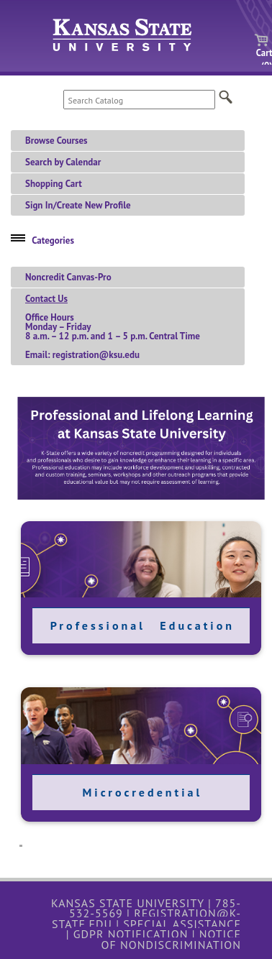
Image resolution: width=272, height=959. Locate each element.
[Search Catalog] (139, 99)
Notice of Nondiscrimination (171, 939)
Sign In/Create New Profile (78, 205)
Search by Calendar (63, 162)
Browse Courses (56, 140)
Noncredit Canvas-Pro (68, 277)
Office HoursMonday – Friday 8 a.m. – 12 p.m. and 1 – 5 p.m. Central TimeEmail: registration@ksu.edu (112, 327)
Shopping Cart (53, 184)
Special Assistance (182, 924)
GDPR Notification (131, 934)
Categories (53, 240)
